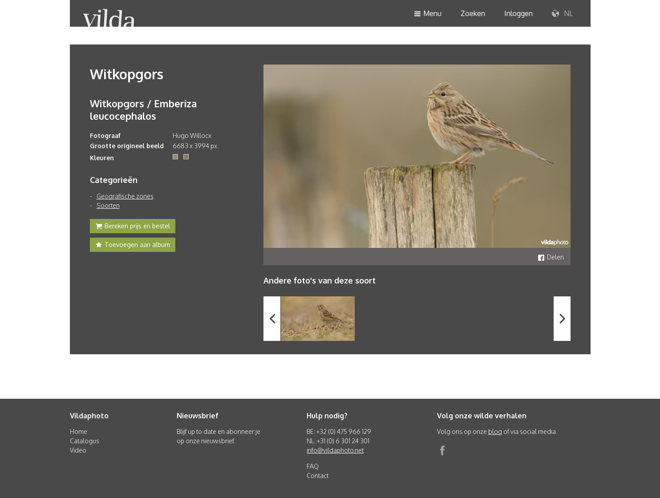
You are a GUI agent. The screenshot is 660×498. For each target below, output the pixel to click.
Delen (551, 257)
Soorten (108, 205)
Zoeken (473, 13)
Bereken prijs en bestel (132, 227)
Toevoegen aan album (132, 246)
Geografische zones (125, 196)
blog (495, 431)
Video (78, 450)
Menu (427, 14)
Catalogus (84, 441)
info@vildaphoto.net (335, 450)
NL (562, 14)
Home (78, 431)
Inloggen (518, 13)
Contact (317, 475)
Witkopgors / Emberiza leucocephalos (143, 109)
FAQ (313, 466)
